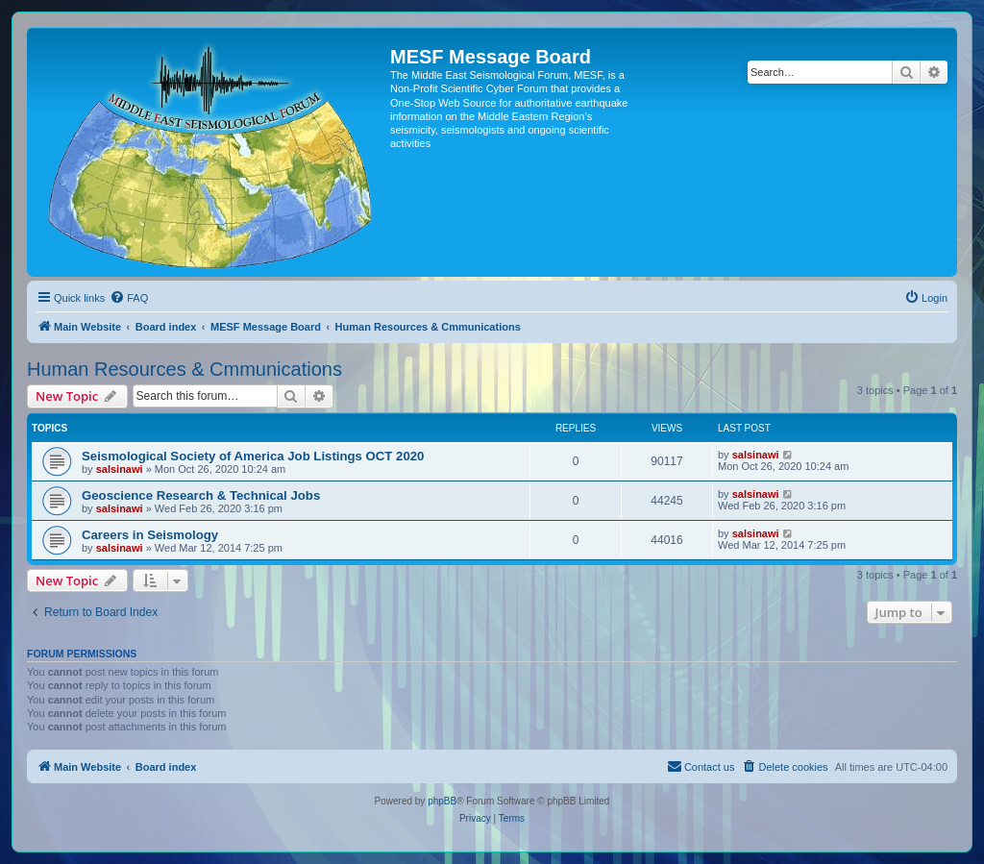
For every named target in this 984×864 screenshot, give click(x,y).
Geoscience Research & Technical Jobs (201, 495)
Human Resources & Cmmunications (184, 369)
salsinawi (119, 469)
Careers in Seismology (150, 535)
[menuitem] (129, 297)
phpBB (442, 801)
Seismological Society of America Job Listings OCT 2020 (253, 456)
